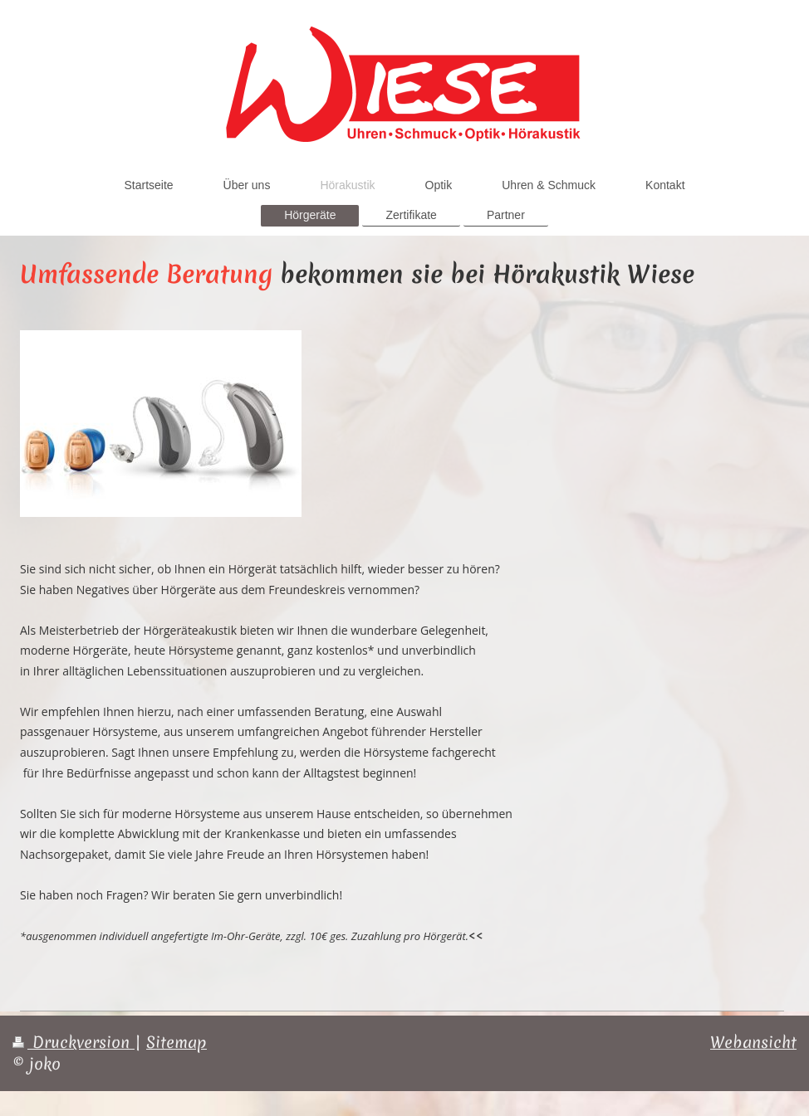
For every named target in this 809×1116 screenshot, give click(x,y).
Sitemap (176, 1042)
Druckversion (73, 1042)
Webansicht (753, 1042)
